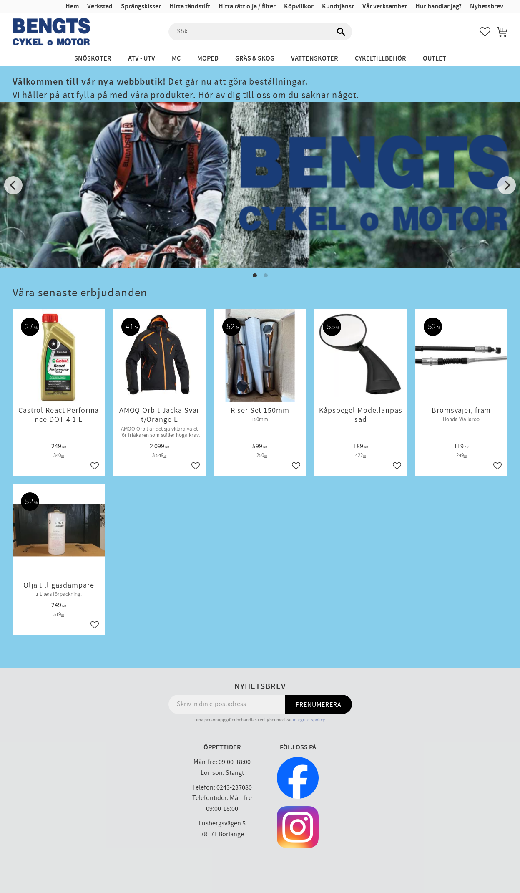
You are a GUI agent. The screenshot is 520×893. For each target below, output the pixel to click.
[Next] (506, 185)
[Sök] (341, 31)
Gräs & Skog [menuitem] (254, 58)
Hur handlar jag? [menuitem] (438, 6)
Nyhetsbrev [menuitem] (486, 6)
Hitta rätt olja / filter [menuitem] (247, 6)
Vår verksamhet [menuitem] (384, 6)
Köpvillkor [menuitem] (299, 6)
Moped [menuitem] (208, 58)
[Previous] (13, 185)
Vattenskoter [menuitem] (314, 58)
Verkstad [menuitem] (100, 6)
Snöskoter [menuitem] (92, 58)
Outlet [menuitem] (434, 58)
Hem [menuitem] (72, 6)
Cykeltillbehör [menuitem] (380, 58)
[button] (485, 31)
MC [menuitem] (176, 58)
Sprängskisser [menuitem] (141, 6)
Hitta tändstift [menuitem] (189, 6)
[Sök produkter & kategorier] (260, 31)
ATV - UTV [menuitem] (141, 58)
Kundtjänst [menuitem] (338, 6)
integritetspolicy (309, 720)
